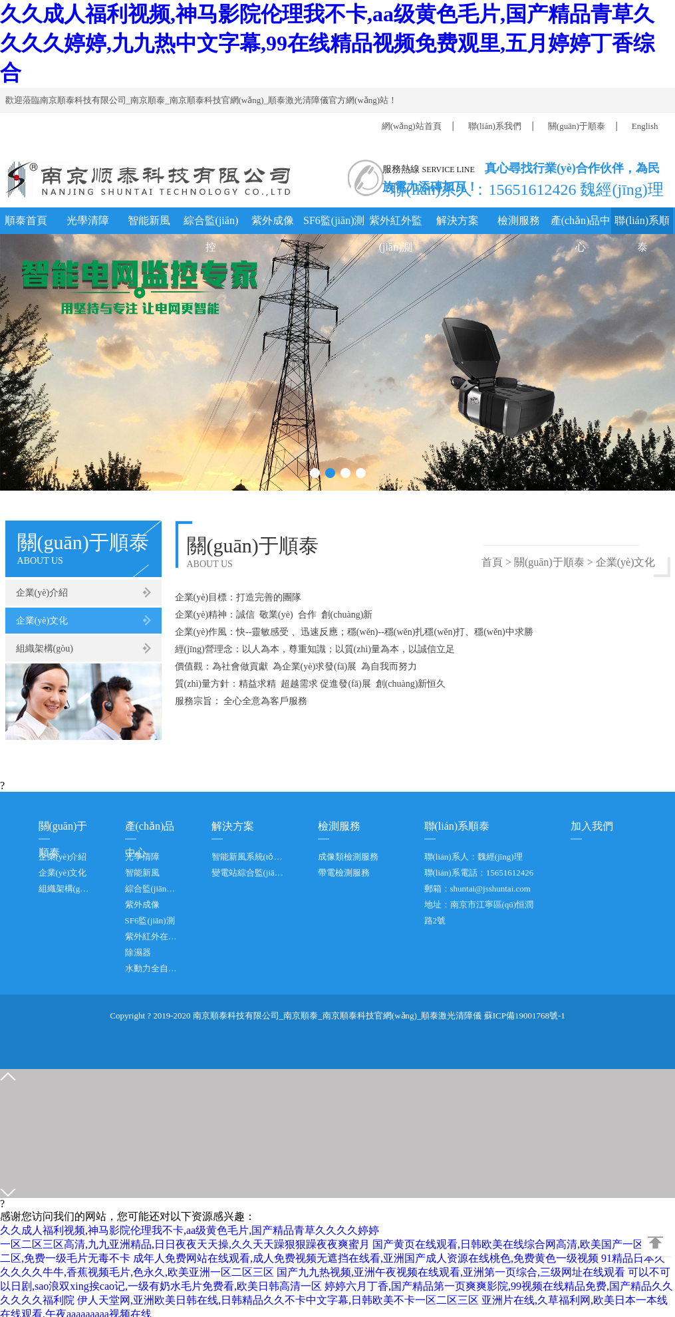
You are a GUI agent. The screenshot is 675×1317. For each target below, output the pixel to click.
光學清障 (88, 220)
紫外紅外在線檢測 (151, 936)
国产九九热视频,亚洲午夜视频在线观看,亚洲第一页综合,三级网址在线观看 (451, 1272)
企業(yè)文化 (42, 621)
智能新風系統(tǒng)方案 (248, 857)
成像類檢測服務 (348, 857)
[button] (315, 473)
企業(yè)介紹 (42, 593)
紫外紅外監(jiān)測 (395, 224)
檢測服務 (518, 220)
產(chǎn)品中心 (581, 224)
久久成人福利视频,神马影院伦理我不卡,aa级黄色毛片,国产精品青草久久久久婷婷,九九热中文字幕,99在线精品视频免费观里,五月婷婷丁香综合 (327, 43)
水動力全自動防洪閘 (151, 968)
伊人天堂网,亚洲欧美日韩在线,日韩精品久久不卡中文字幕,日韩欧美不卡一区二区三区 (278, 1300)
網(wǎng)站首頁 (412, 126)
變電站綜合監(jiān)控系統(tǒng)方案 (248, 873)
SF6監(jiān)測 (333, 220)
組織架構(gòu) (44, 649)
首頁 (492, 562)
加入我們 (592, 826)
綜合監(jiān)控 (211, 224)
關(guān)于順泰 (576, 126)
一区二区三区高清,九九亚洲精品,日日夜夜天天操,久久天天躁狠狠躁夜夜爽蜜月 (185, 1244)
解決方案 (457, 220)
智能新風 (149, 220)
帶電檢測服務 (344, 873)
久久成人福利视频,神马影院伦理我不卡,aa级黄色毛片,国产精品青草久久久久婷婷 (189, 1230)
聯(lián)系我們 (494, 126)
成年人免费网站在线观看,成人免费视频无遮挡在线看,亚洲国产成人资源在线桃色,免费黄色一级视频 (366, 1258)
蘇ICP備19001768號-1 (524, 1015)
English (645, 126)
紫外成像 (272, 220)
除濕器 (138, 952)
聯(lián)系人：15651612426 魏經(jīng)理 (523, 188)
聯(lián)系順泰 (642, 224)
